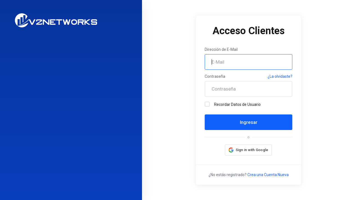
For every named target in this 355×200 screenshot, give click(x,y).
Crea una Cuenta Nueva (268, 174)
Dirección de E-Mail (221, 49)
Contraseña (215, 76)
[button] (248, 150)
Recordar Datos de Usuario (233, 104)
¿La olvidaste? (280, 76)
